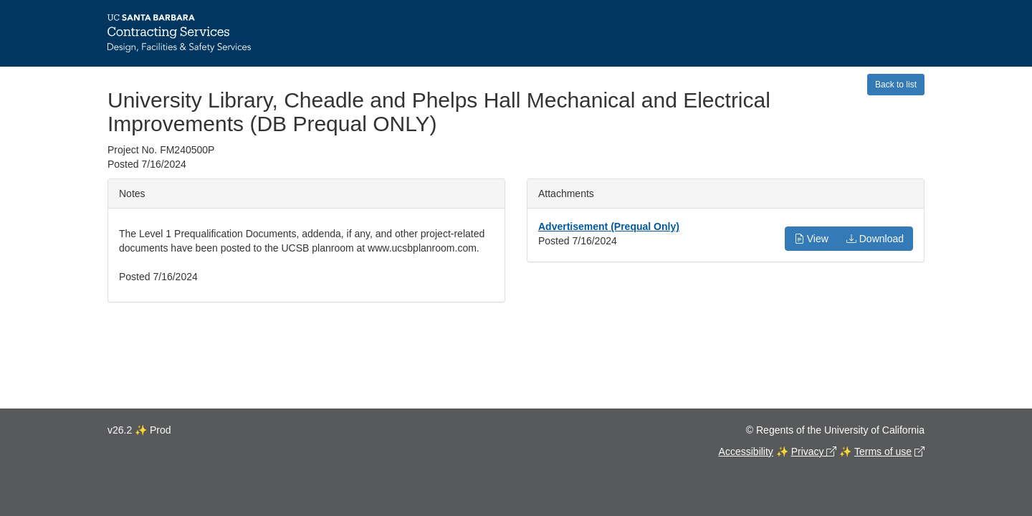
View (811, 238)
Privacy (809, 451)
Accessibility (746, 451)
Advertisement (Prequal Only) (608, 226)
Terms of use (883, 451)
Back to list (896, 85)
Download (875, 238)
